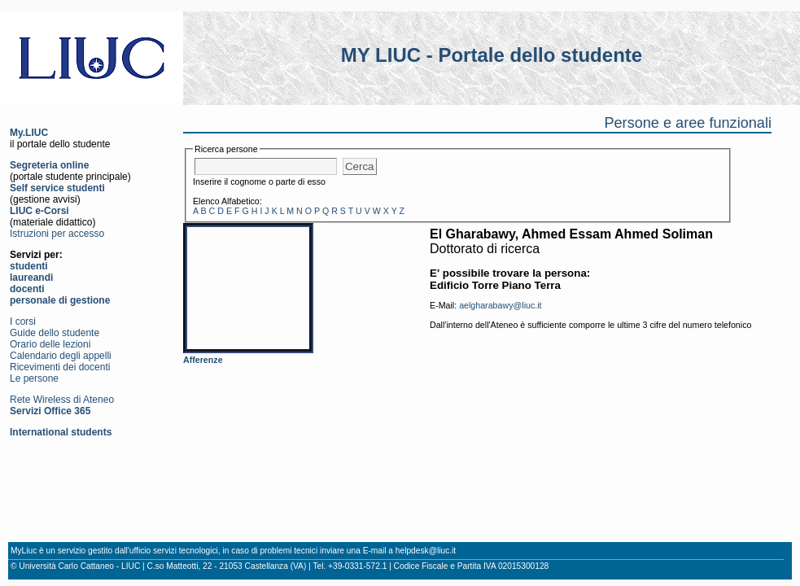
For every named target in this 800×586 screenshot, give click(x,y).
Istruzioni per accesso (57, 233)
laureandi (31, 277)
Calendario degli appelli (60, 355)
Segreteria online (49, 165)
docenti (27, 289)
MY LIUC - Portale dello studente (491, 55)
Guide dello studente (54, 333)
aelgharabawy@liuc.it (500, 305)
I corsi (23, 321)
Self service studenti (57, 188)
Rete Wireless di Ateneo (62, 399)
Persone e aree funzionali (688, 123)
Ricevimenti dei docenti (60, 367)
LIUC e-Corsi (39, 210)
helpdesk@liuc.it (426, 550)
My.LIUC (29, 132)
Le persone (34, 378)
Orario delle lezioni (50, 344)
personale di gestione (60, 300)
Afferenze (203, 360)
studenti (29, 266)
